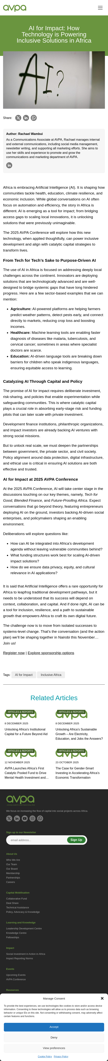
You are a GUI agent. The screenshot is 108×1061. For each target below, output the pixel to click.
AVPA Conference (16, 979)
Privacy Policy (61, 1056)
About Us (11, 853)
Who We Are (13, 859)
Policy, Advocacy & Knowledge (23, 911)
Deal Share (12, 903)
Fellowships (12, 937)
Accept (54, 1026)
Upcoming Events (15, 974)
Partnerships (13, 877)
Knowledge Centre (16, 932)
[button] (102, 998)
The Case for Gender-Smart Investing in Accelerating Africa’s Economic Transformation (78, 773)
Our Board (12, 868)
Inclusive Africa (51, 674)
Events (10, 969)
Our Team (11, 864)
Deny (54, 1037)
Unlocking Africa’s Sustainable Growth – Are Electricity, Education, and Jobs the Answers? (79, 734)
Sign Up (76, 839)
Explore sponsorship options (51, 653)
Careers (10, 882)
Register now (14, 653)
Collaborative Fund (16, 898)
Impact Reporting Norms (19, 958)
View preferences (54, 1048)
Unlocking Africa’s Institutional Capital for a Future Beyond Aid (26, 732)
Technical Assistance (17, 907)
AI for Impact (24, 674)
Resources (12, 990)
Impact (10, 948)
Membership (13, 873)
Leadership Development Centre (24, 928)
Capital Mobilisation (18, 892)
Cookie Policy (45, 1056)
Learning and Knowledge (20, 922)
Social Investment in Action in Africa (25, 953)
